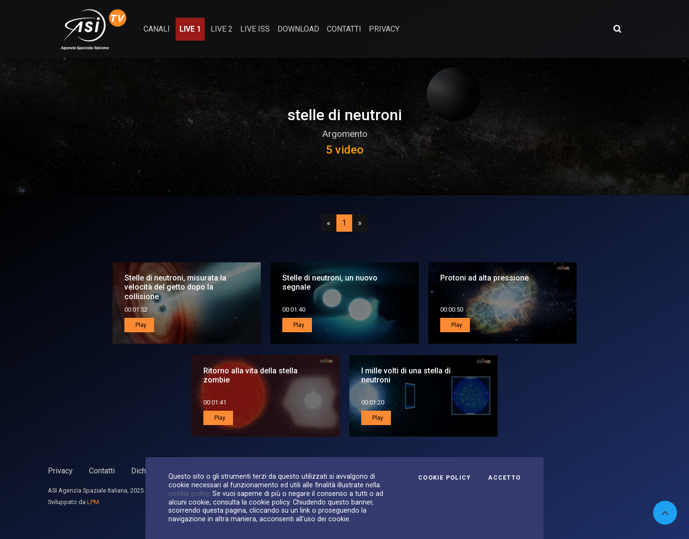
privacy (384, 29)
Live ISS (255, 29)
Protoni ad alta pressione (484, 277)
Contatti (102, 470)
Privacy (60, 470)
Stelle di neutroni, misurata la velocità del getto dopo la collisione (175, 287)
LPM (93, 501)
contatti (344, 29)
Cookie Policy (444, 478)
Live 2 (222, 29)
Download (298, 29)
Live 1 (190, 29)
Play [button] (140, 325)
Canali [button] (157, 29)
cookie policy (188, 493)
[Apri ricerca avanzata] (617, 29)
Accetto (504, 478)
